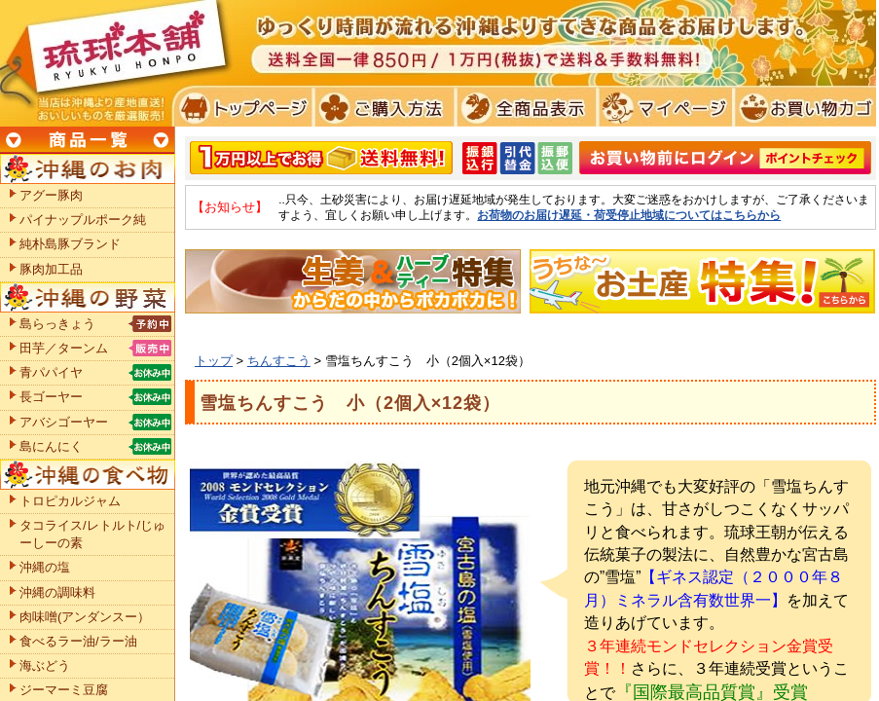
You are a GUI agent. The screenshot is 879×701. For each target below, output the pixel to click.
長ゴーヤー (51, 396)
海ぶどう (44, 665)
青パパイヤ (51, 372)
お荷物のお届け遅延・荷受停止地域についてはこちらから (629, 214)
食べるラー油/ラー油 (78, 641)
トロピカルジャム (70, 501)
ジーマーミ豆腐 (63, 690)
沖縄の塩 (44, 567)
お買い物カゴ (802, 107)
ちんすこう (279, 360)
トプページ (242, 107)
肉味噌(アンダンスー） (84, 616)
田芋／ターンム (63, 348)
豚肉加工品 (51, 269)
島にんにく (51, 446)
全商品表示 (522, 107)
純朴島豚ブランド (70, 244)
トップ (214, 360)
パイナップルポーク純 (82, 219)
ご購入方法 (382, 107)
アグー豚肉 (51, 195)
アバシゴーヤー (63, 422)
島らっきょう (57, 323)
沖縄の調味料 (57, 592)
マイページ (662, 107)
